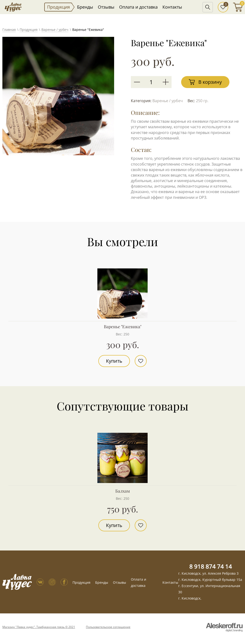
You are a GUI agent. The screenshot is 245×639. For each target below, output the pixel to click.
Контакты (172, 7)
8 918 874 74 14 (210, 566)
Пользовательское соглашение (108, 627)
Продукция (58, 7)
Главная (9, 29)
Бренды (85, 7)
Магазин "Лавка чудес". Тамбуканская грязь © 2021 (38, 627)
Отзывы (106, 7)
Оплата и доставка (138, 7)
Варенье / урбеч (54, 29)
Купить (114, 361)
